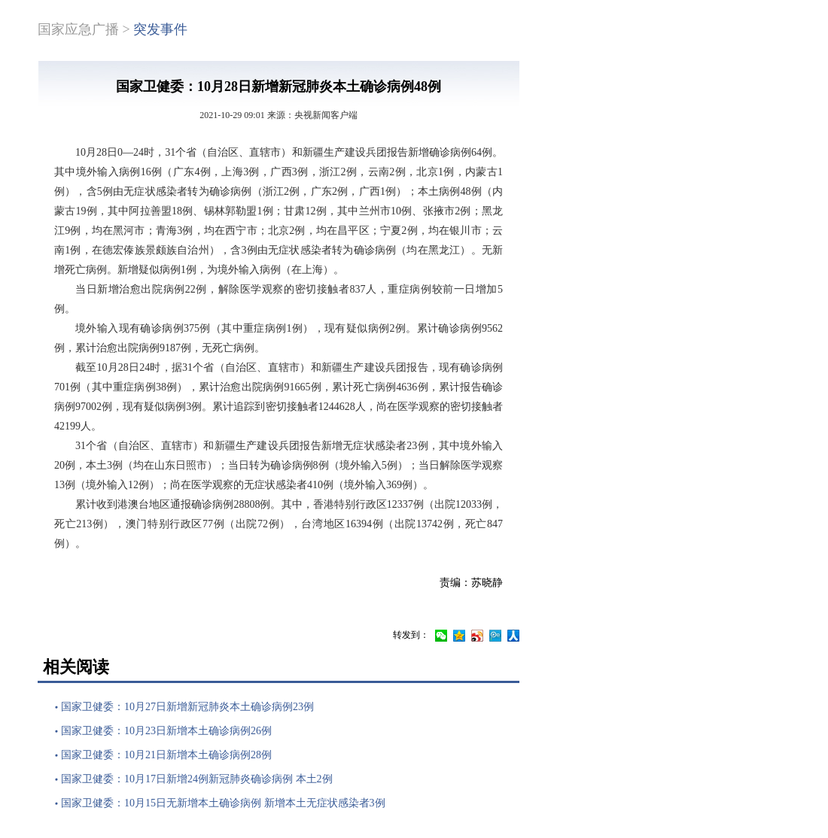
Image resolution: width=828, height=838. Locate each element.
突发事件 (160, 29)
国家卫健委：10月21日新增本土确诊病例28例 (166, 755)
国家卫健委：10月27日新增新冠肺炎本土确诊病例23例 (187, 706)
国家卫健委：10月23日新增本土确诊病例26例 (166, 730)
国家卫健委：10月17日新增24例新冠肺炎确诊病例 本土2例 (197, 779)
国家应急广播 (78, 29)
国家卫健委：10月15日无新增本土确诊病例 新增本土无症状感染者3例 (223, 803)
